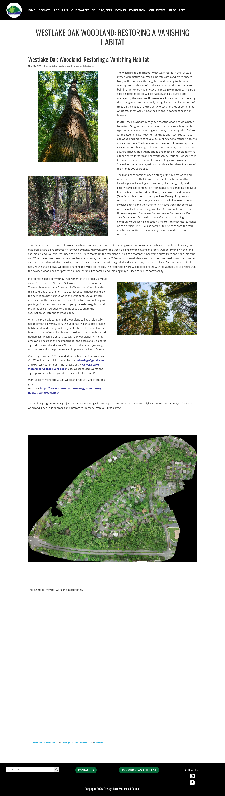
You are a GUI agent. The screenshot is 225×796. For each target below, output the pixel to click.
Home (31, 10)
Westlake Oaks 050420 (44, 742)
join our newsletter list (139, 770)
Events (120, 10)
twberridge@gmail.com (90, 360)
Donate (44, 10)
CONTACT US (86, 770)
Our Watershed (83, 10)
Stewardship (51, 65)
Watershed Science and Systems (76, 65)
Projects (105, 10)
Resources (177, 10)
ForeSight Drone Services (74, 742)
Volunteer (157, 10)
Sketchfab (99, 742)
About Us (61, 10)
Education (137, 10)
